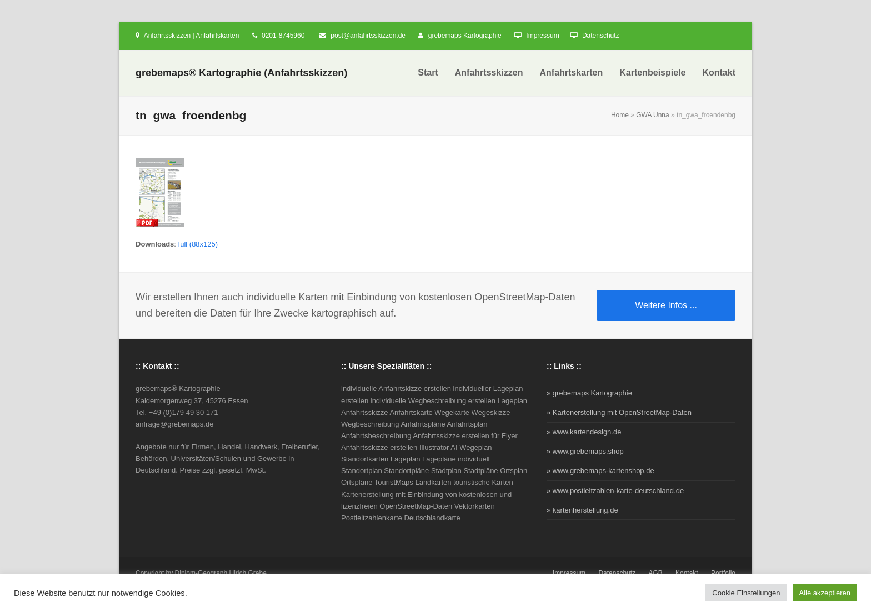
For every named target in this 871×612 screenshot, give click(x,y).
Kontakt (686, 573)
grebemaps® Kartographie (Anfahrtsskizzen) (241, 72)
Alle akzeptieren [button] (825, 593)
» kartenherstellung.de (582, 510)
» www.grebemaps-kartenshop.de (600, 470)
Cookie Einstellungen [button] (746, 593)
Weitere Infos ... (666, 305)
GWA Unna (652, 115)
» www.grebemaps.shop (585, 451)
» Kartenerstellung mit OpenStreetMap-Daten (619, 412)
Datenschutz (600, 35)
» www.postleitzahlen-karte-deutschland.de (615, 490)
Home (620, 115)
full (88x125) (198, 244)
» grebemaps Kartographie (589, 393)
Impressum (542, 35)
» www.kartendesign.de (584, 432)
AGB (655, 573)
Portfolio (723, 573)
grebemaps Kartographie (465, 35)
